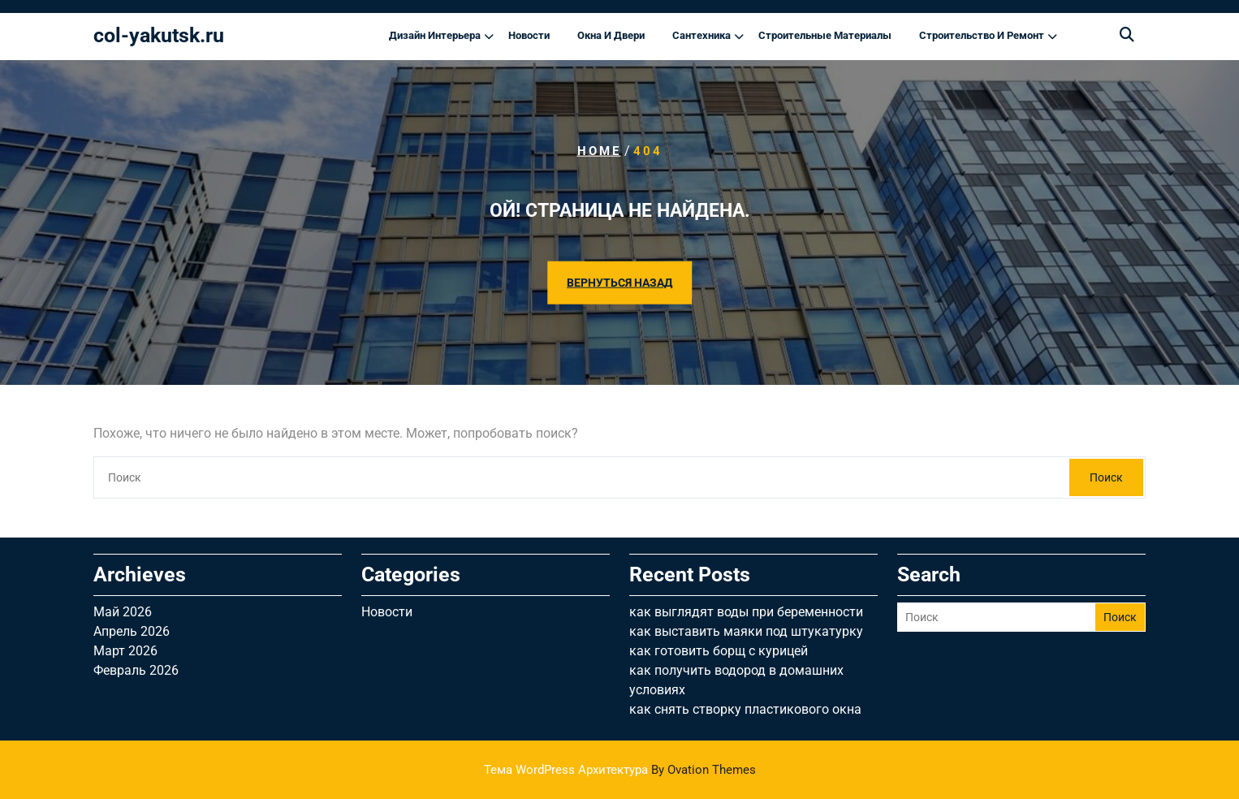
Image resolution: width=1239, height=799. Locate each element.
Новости (529, 35)
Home (599, 151)
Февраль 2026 (136, 670)
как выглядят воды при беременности (746, 612)
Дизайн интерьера (435, 35)
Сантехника (701, 35)
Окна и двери (611, 35)
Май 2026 (122, 612)
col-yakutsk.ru (158, 35)
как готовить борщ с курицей (718, 651)
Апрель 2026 (131, 631)
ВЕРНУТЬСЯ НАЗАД (619, 281)
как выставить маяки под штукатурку (746, 631)
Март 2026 (125, 651)
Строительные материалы (824, 35)
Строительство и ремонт (981, 35)
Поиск (1106, 477)
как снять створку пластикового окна (745, 709)
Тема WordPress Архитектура (620, 769)
